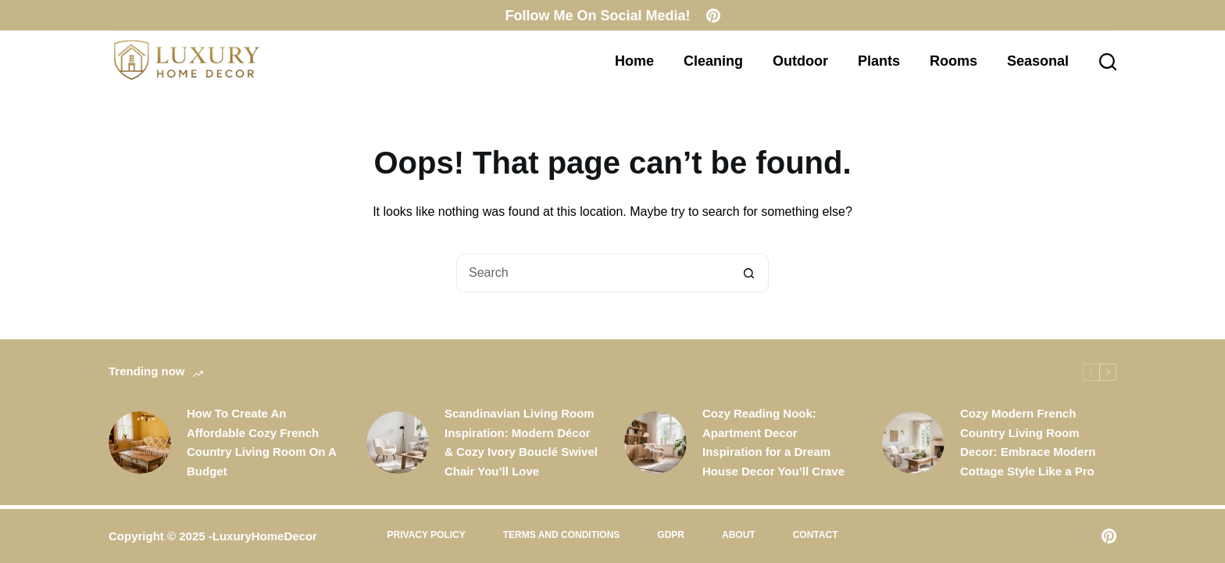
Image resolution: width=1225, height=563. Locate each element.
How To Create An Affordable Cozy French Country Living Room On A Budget (261, 442)
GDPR (670, 534)
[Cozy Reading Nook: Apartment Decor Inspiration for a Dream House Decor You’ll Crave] (655, 442)
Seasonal (1038, 61)
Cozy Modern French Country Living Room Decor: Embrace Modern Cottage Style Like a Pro (1027, 442)
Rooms (953, 61)
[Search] (1107, 61)
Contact (815, 534)
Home (634, 61)
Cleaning (713, 61)
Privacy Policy (427, 534)
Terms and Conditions (561, 534)
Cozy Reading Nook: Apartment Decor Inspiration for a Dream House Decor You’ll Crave (773, 442)
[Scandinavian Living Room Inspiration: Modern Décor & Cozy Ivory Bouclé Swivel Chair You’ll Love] (397, 442)
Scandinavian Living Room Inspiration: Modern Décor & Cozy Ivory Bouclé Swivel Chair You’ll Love (521, 442)
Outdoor (800, 61)
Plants (879, 61)
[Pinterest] (713, 16)
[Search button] (749, 272)
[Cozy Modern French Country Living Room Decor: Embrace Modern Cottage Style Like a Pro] (913, 442)
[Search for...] (593, 272)
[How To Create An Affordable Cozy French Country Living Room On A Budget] (140, 442)
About (738, 534)
